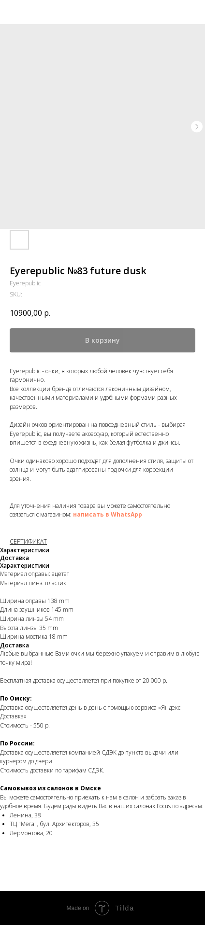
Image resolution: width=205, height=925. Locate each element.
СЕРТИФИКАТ (28, 541)
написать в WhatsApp (107, 514)
